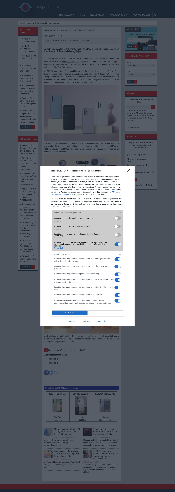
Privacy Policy (101, 321)
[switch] (117, 218)
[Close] (129, 171)
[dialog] (87, 246)
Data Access (87, 321)
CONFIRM (69, 312)
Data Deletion (74, 321)
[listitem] (87, 212)
